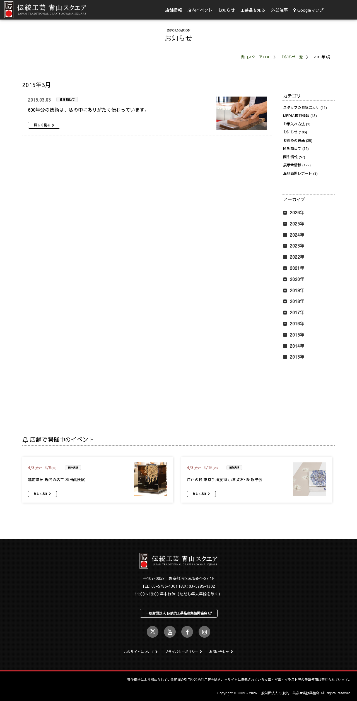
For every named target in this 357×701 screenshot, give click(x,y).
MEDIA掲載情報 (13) (300, 115)
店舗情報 (173, 10)
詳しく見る (44, 125)
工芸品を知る (253, 10)
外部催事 (279, 10)
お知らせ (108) (295, 132)
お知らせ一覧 (292, 56)
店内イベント (200, 10)
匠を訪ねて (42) (296, 148)
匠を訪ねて (67, 99)
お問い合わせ (221, 651)
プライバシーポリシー (183, 651)
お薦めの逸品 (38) (297, 140)
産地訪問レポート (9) (300, 173)
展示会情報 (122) (297, 164)
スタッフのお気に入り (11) (305, 107)
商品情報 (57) (294, 156)
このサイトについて (141, 651)
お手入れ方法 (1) (296, 123)
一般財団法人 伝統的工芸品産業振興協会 (179, 613)
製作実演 (73, 467)
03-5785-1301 (164, 586)
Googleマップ (308, 10)
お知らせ (226, 10)
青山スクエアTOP (256, 56)
